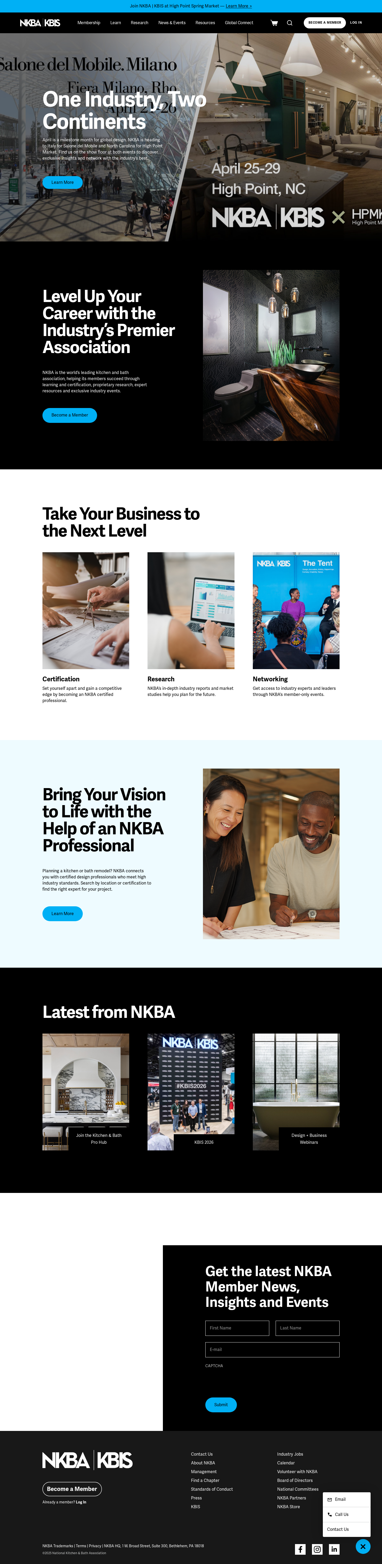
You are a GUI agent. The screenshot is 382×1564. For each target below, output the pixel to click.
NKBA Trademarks (57, 1546)
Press (196, 1498)
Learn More (62, 182)
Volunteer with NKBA (297, 1471)
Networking (270, 679)
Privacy (95, 1546)
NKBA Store (288, 1507)
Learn (115, 23)
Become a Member (325, 23)
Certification (61, 679)
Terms (81, 1546)
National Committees (298, 1489)
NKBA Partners (291, 1498)
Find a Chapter (205, 1480)
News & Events (172, 23)
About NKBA (203, 1463)
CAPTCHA (214, 1366)
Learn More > (239, 6)
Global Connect (239, 23)
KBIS (195, 1507)
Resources (205, 23)
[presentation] (245, 1380)
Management (204, 1471)
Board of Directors (295, 1480)
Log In (356, 23)
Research (139, 23)
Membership (88, 23)
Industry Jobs (290, 1454)
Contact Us (202, 1454)
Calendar (286, 1463)
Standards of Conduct (212, 1489)
